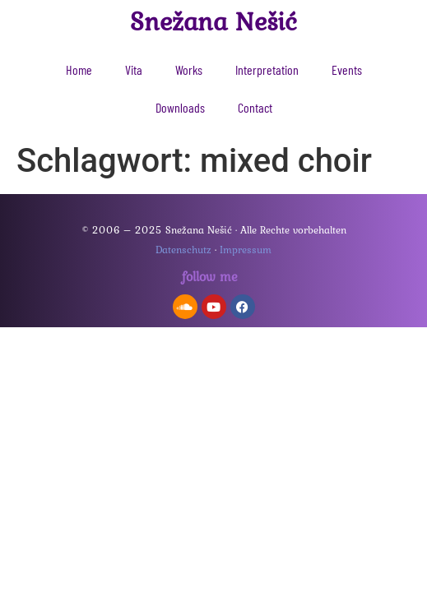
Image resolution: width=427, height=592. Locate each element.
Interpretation (267, 69)
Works (188, 69)
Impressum (246, 249)
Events (347, 69)
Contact (255, 107)
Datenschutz (183, 249)
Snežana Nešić (213, 21)
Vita (133, 69)
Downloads (180, 107)
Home (79, 69)
